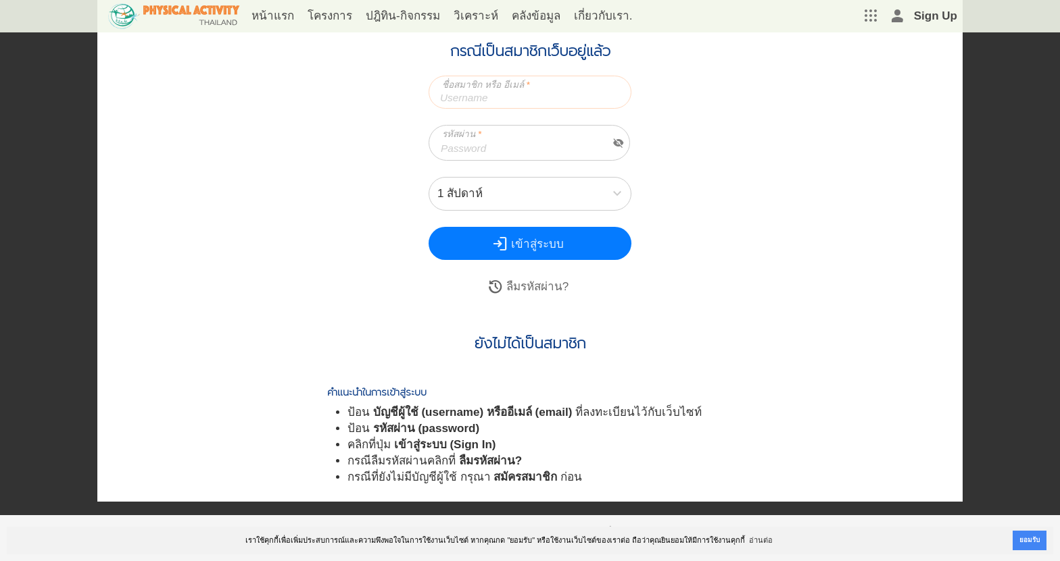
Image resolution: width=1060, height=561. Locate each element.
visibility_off (618, 143)
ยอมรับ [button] (1029, 539)
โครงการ (330, 15)
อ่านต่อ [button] (761, 540)
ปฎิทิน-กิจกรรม (403, 15)
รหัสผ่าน (461, 134)
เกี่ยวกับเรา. (603, 15)
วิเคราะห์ (476, 15)
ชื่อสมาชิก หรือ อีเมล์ (486, 85)
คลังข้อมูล (536, 15)
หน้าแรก (272, 15)
